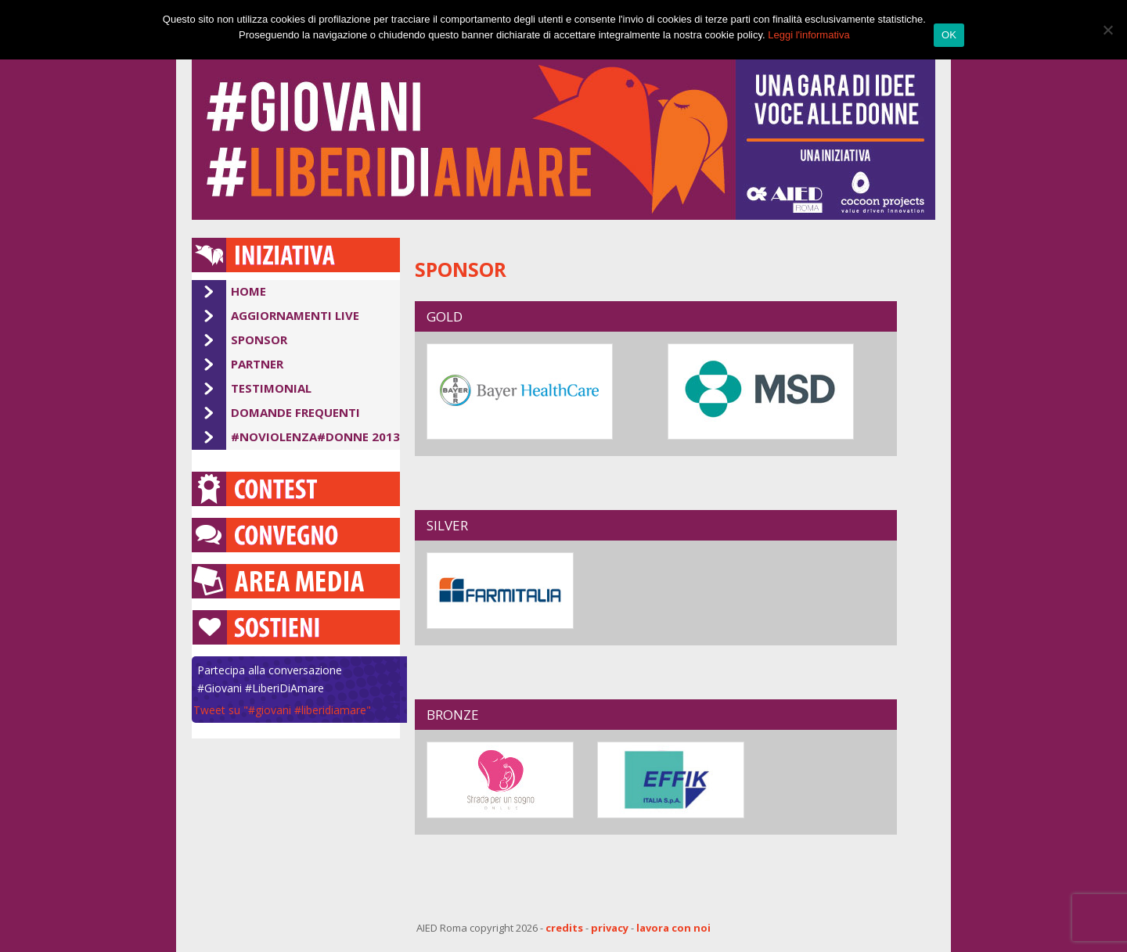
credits (564, 928)
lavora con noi (673, 928)
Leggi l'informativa (808, 35)
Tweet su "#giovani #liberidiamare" (282, 709)
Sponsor (259, 339)
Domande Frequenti (295, 412)
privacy (609, 928)
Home (248, 291)
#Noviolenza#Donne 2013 (315, 436)
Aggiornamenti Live (295, 315)
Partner (257, 364)
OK (949, 35)
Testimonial (271, 388)
